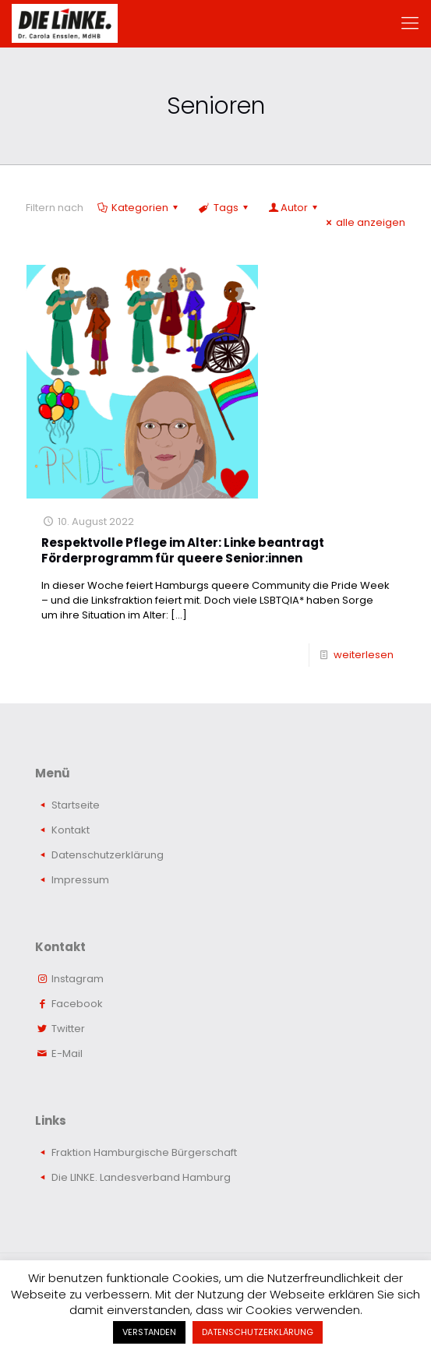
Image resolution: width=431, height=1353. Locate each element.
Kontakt (70, 830)
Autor (294, 207)
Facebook (77, 1003)
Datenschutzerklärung (107, 854)
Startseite (75, 805)
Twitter (68, 1028)
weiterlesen (364, 654)
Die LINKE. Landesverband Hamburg (141, 1177)
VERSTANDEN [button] (149, 1332)
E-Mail (67, 1053)
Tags (224, 207)
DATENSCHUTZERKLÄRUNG (257, 1332)
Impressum (80, 879)
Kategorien (138, 207)
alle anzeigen (363, 222)
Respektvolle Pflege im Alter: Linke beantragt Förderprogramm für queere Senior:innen (182, 550)
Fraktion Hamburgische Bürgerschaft (144, 1152)
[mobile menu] (410, 23)
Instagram (77, 978)
